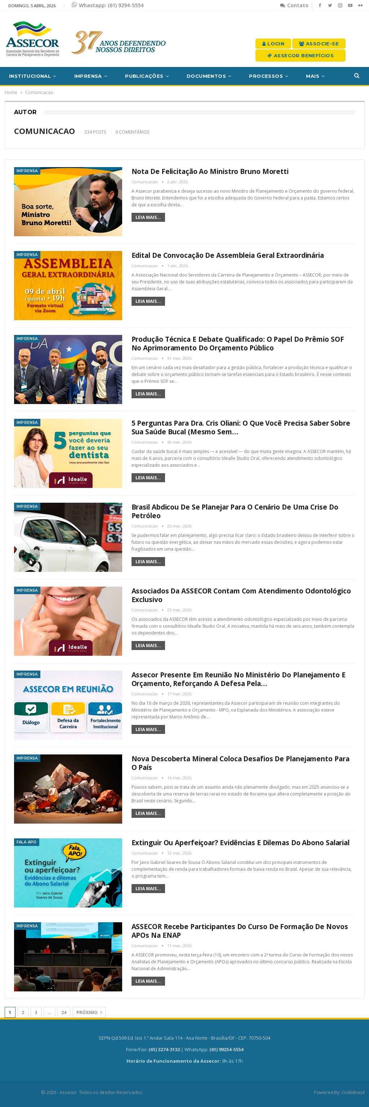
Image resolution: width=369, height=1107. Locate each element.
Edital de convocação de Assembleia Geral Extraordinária (228, 255)
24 (63, 1012)
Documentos (206, 76)
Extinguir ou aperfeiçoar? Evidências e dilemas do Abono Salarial (241, 842)
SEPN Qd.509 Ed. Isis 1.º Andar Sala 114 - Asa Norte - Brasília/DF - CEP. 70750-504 (184, 1038)
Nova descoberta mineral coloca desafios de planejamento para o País (241, 763)
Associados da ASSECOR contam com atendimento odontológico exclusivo (241, 595)
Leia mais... (148, 217)
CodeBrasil (353, 1092)
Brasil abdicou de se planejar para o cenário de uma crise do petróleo (235, 511)
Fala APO (27, 842)
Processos (266, 76)
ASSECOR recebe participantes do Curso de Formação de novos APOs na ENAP (240, 931)
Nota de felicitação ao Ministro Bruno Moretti (210, 171)
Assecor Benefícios (300, 55)
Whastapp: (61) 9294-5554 (107, 5)
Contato (294, 5)
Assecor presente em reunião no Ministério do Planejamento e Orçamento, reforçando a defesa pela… (239, 679)
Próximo (89, 1012)
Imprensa (88, 76)
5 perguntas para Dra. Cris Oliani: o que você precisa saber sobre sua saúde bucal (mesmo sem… (241, 427)
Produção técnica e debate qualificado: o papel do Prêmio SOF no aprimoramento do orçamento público (238, 344)
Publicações (144, 76)
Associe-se (319, 43)
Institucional (30, 76)
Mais (312, 76)
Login (273, 43)
